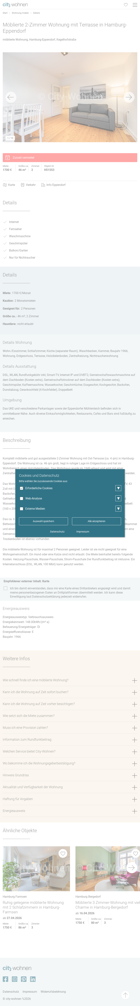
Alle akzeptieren (96, 521)
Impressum (82, 531)
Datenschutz (57, 531)
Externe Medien (35, 508)
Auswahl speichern (43, 521)
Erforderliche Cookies (38, 488)
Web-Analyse (33, 498)
